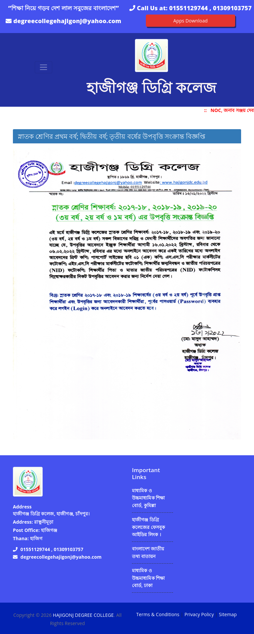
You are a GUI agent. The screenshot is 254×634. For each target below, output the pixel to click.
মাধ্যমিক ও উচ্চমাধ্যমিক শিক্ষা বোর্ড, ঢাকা (148, 577)
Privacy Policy (199, 614)
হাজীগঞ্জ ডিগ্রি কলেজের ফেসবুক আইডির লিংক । (148, 527)
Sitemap (228, 614)
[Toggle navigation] (43, 67)
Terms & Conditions (157, 614)
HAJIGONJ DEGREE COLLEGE (83, 615)
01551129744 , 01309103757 (210, 8)
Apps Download (190, 21)
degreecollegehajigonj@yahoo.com (67, 21)
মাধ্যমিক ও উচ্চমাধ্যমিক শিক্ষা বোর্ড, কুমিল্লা (148, 497)
